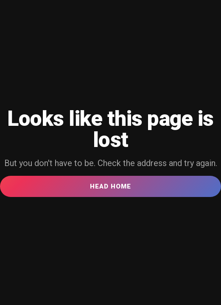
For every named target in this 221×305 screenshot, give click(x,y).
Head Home (110, 186)
